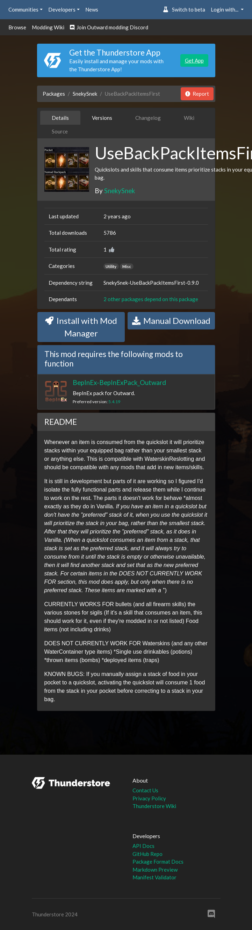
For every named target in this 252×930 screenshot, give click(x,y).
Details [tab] (60, 118)
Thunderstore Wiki (154, 806)
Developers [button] (61, 9)
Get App (194, 60)
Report (197, 93)
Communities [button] (23, 9)
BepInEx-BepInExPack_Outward (119, 382)
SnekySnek (85, 93)
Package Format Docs (157, 861)
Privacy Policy (149, 798)
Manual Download (171, 320)
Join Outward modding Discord (109, 27)
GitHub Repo (147, 854)
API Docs (143, 846)
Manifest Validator (154, 877)
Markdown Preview (155, 869)
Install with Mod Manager (81, 326)
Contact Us (145, 790)
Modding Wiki (48, 27)
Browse (17, 27)
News (91, 9)
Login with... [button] (225, 9)
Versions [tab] (102, 118)
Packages (54, 93)
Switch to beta (184, 9)
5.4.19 (114, 401)
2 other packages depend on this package (150, 299)
